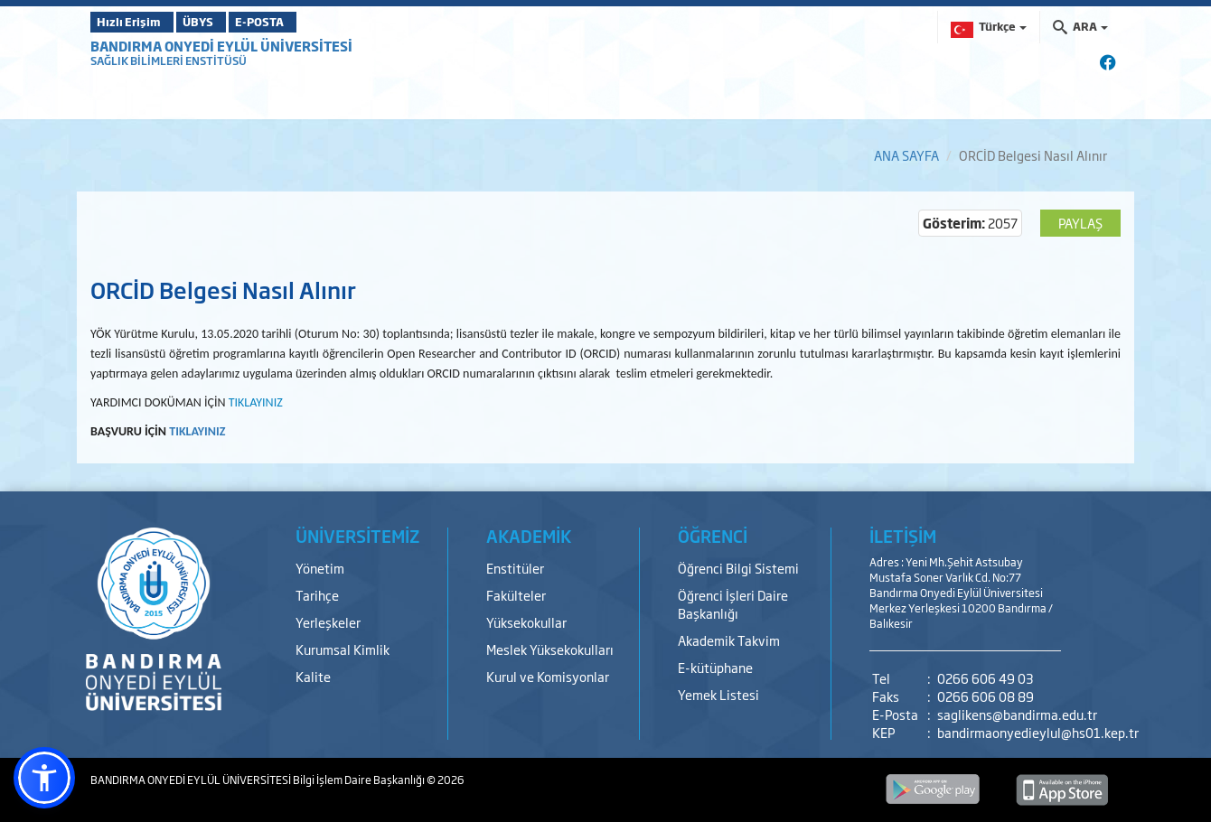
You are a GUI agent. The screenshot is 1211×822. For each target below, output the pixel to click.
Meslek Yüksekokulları (550, 649)
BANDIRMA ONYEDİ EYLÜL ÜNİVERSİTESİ (221, 45)
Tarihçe (317, 594)
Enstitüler (515, 567)
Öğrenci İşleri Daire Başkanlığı (733, 603)
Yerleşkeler (328, 621)
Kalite (313, 676)
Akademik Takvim (729, 640)
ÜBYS (223, 22)
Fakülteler (516, 594)
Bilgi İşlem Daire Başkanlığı (360, 779)
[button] (44, 778)
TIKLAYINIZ (197, 431)
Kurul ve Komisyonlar (547, 676)
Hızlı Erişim (135, 22)
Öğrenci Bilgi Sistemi (738, 567)
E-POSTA (307, 22)
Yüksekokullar (526, 621)
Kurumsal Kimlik (343, 649)
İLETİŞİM (902, 535)
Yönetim (320, 567)
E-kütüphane (715, 667)
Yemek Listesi (718, 694)
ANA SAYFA (906, 154)
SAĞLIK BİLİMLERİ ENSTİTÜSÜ (168, 60)
